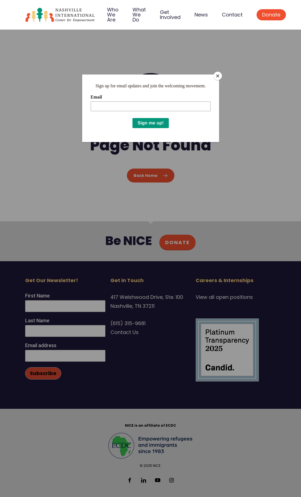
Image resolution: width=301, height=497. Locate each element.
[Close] (218, 76)
